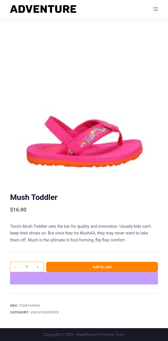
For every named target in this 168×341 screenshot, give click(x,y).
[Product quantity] (27, 267)
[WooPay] (84, 278)
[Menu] (155, 9)
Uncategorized (44, 312)
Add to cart (102, 267)
